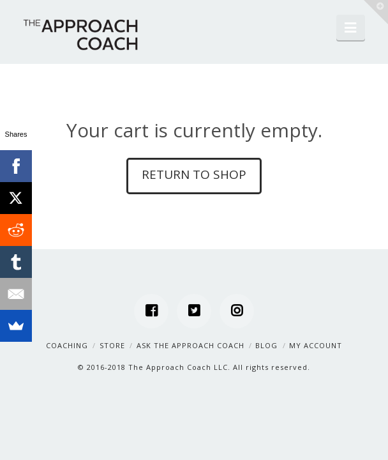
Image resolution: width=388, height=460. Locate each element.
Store (112, 345)
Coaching (67, 345)
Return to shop (194, 174)
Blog (266, 345)
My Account (315, 345)
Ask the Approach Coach (190, 345)
